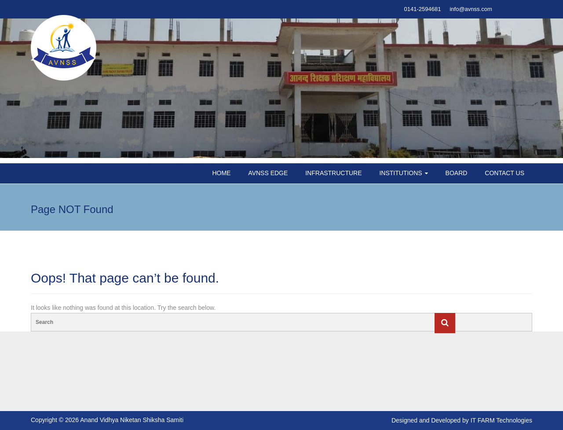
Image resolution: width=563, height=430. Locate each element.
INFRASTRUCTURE (333, 172)
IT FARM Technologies (501, 420)
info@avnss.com (471, 9)
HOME (221, 172)
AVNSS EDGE (268, 172)
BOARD (457, 172)
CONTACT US (504, 172)
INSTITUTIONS (400, 172)
